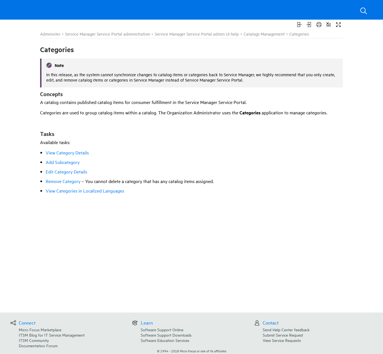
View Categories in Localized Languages (85, 191)
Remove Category (63, 181)
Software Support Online (162, 329)
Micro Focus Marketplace (40, 329)
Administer (50, 33)
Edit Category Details (66, 171)
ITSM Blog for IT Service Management (52, 334)
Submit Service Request (283, 334)
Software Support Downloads (166, 334)
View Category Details (67, 152)
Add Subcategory (63, 162)
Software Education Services (165, 340)
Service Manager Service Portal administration (107, 33)
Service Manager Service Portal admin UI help (197, 33)
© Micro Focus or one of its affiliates (191, 350)
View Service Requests (282, 340)
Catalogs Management (264, 33)
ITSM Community (34, 340)
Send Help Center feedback (286, 329)
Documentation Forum (38, 345)
